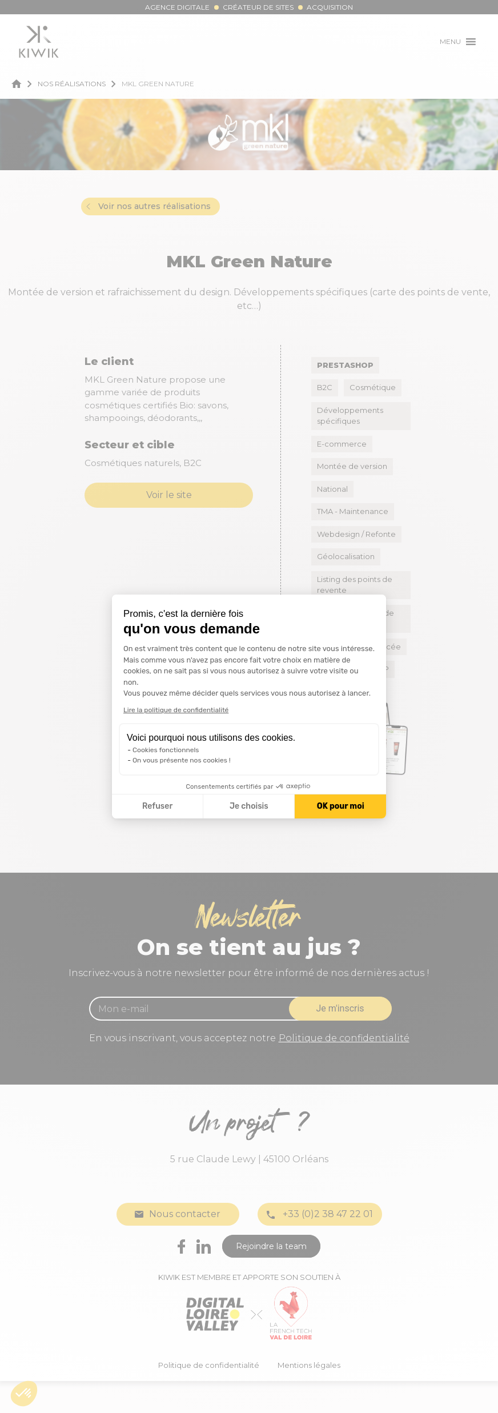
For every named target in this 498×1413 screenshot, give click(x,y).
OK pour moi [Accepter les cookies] (340, 806)
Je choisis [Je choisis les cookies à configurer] (249, 806)
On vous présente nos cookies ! (181, 760)
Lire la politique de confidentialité (175, 710)
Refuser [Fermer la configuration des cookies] (157, 806)
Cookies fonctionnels (165, 750)
